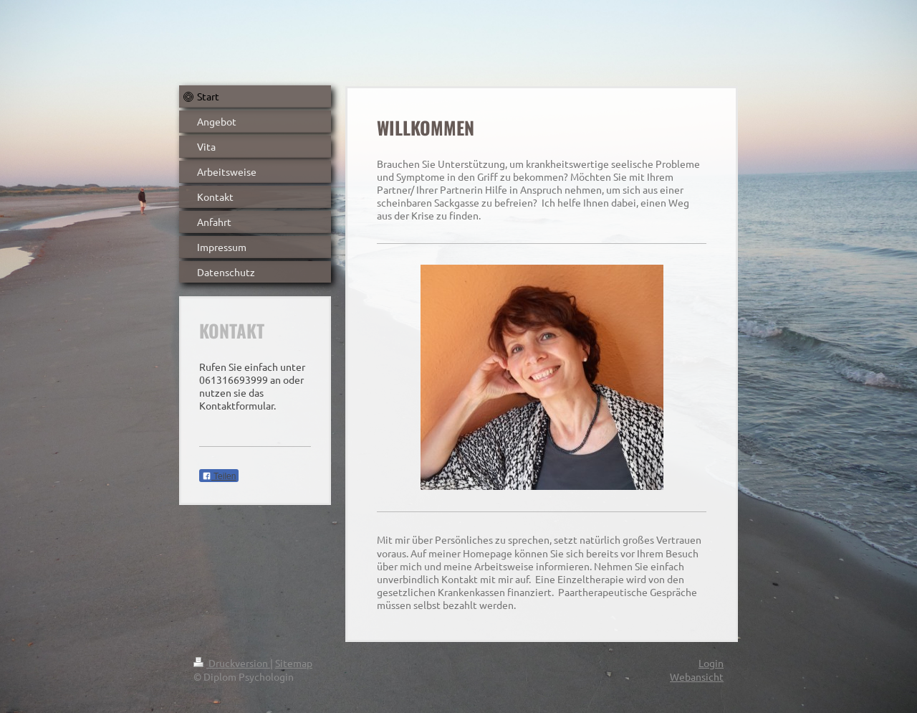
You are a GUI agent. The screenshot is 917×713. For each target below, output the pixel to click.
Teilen (219, 476)
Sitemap (293, 662)
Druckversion (231, 662)
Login (711, 662)
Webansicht (697, 676)
